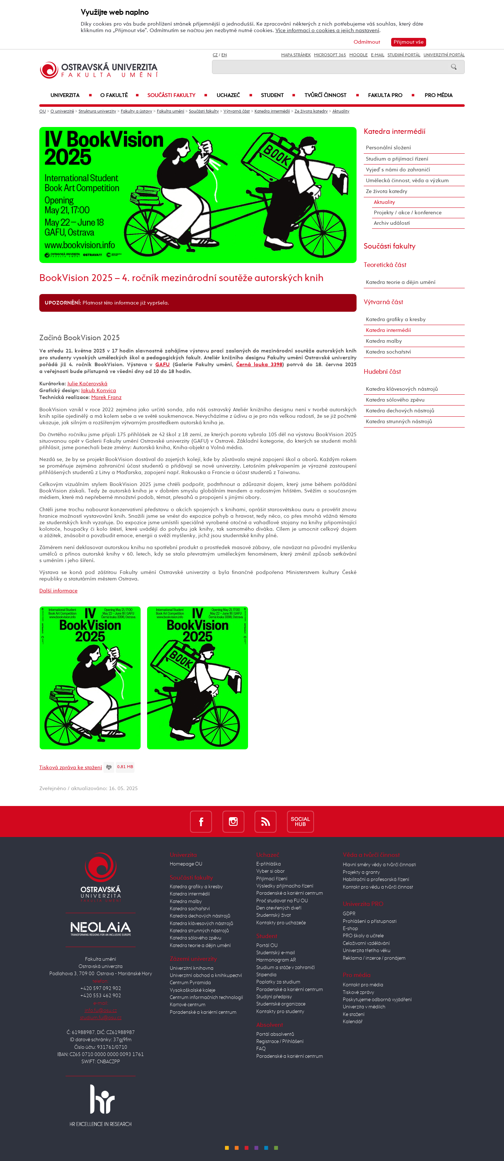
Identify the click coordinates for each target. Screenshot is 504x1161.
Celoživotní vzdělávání (366, 943)
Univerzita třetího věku (366, 950)
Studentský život (273, 915)
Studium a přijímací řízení (397, 159)
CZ (215, 55)
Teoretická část (385, 265)
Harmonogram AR (276, 960)
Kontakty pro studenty (280, 1011)
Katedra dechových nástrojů (400, 410)
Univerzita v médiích (364, 1006)
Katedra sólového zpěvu (395, 400)
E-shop (350, 928)
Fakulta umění (170, 111)
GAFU (162, 364)
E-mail (377, 55)
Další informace (58, 590)
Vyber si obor (270, 871)
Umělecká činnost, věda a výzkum (407, 180)
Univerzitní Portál (444, 55)
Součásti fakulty (177, 95)
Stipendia (266, 974)
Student (278, 95)
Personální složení (388, 147)
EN (224, 55)
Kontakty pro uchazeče (281, 922)
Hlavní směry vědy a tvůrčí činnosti (379, 864)
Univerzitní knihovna (191, 968)
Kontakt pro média (363, 984)
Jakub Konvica (98, 390)
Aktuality (340, 111)
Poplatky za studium (278, 982)
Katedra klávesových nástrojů (402, 389)
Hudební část (382, 372)
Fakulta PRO (391, 95)
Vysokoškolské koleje (192, 990)
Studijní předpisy (274, 996)
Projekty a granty (361, 872)
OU (42, 111)
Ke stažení (353, 1014)
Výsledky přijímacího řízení (284, 886)
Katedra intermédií (272, 111)
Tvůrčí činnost (332, 95)
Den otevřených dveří (278, 908)
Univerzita (71, 95)
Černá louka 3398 (259, 364)
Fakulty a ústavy (136, 111)
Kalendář (353, 1021)
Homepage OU (186, 864)
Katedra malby (384, 341)
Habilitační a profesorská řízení (376, 879)
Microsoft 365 (330, 55)
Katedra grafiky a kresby (396, 319)
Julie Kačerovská (87, 383)
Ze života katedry (311, 111)
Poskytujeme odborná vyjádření (377, 999)
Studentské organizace (280, 1004)
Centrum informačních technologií (206, 997)
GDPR (349, 913)
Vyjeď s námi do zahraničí (398, 169)
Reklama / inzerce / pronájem (374, 958)
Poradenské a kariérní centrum (203, 1012)
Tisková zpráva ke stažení (70, 767)
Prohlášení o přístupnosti (370, 921)
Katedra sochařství (388, 352)
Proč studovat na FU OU (282, 900)
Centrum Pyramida (190, 982)
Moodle (358, 55)
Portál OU (267, 945)
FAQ (261, 1048)
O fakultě (119, 95)
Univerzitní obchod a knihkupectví (206, 975)
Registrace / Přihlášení (280, 1041)
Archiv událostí (392, 223)
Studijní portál (404, 55)
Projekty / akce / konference (408, 212)
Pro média (438, 95)
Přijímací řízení (271, 878)
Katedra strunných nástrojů (399, 421)
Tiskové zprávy (358, 992)
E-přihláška (268, 864)
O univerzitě (62, 111)
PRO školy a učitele (363, 935)
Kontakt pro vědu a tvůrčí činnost (378, 887)
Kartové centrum (187, 1004)
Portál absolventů (275, 1034)
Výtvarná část (237, 111)
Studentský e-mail (275, 952)
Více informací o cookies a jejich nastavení (327, 30)
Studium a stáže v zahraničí (285, 967)
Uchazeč (234, 95)
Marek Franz (106, 397)
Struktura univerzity (97, 111)
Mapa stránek (296, 55)
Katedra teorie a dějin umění (401, 282)
